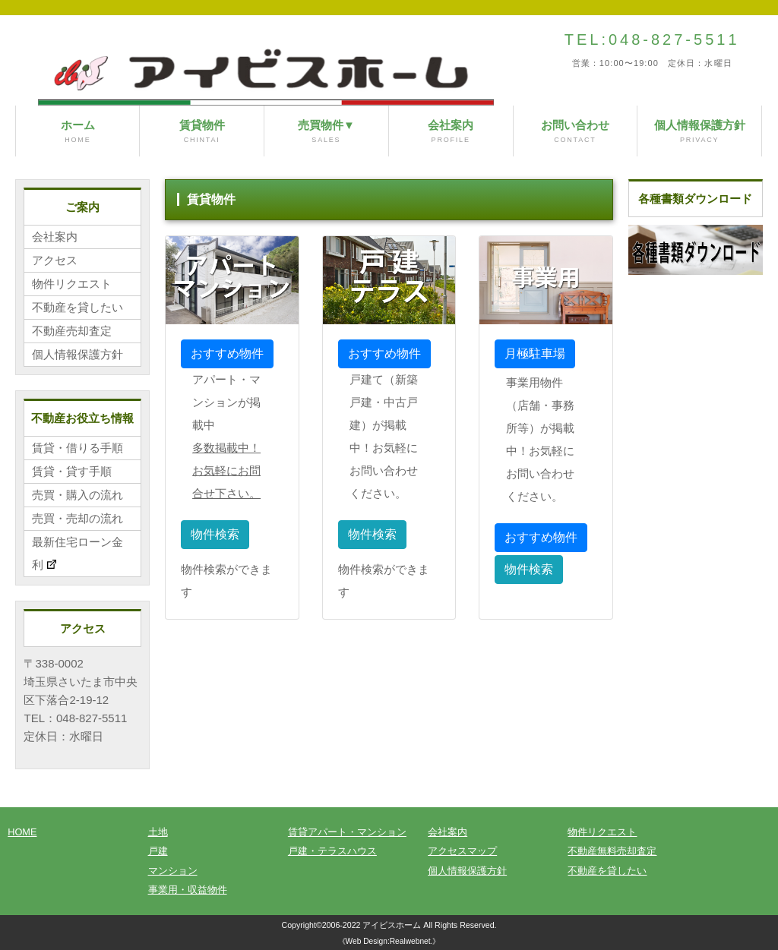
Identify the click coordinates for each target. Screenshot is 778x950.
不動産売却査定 (72, 330)
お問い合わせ (575, 131)
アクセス (54, 260)
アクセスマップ (462, 851)
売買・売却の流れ (77, 518)
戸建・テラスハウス (332, 851)
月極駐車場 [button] (534, 353)
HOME (22, 832)
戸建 (158, 851)
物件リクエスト (72, 283)
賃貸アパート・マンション (347, 832)
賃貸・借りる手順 (77, 447)
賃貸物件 (202, 131)
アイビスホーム (391, 924)
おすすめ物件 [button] (227, 353)
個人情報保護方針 (699, 131)
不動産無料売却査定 (612, 851)
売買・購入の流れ (77, 494)
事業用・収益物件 (187, 889)
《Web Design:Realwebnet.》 (389, 941)
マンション (173, 870)
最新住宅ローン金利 (77, 553)
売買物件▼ (326, 131)
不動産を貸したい (77, 307)
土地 (158, 832)
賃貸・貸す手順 (72, 471)
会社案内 (451, 131)
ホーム (77, 131)
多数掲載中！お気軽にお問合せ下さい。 (226, 470)
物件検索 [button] (215, 534)
